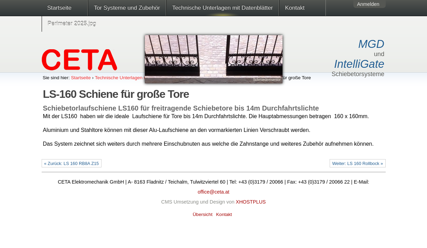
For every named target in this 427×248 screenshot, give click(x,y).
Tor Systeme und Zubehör (127, 7)
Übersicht (202, 214)
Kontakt (295, 7)
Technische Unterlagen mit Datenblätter (222, 7)
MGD (371, 44)
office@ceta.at (213, 192)
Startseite (59, 7)
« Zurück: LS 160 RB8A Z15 (71, 163)
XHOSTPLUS (251, 202)
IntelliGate (359, 64)
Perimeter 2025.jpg (71, 23)
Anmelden (368, 4)
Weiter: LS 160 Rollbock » (357, 163)
